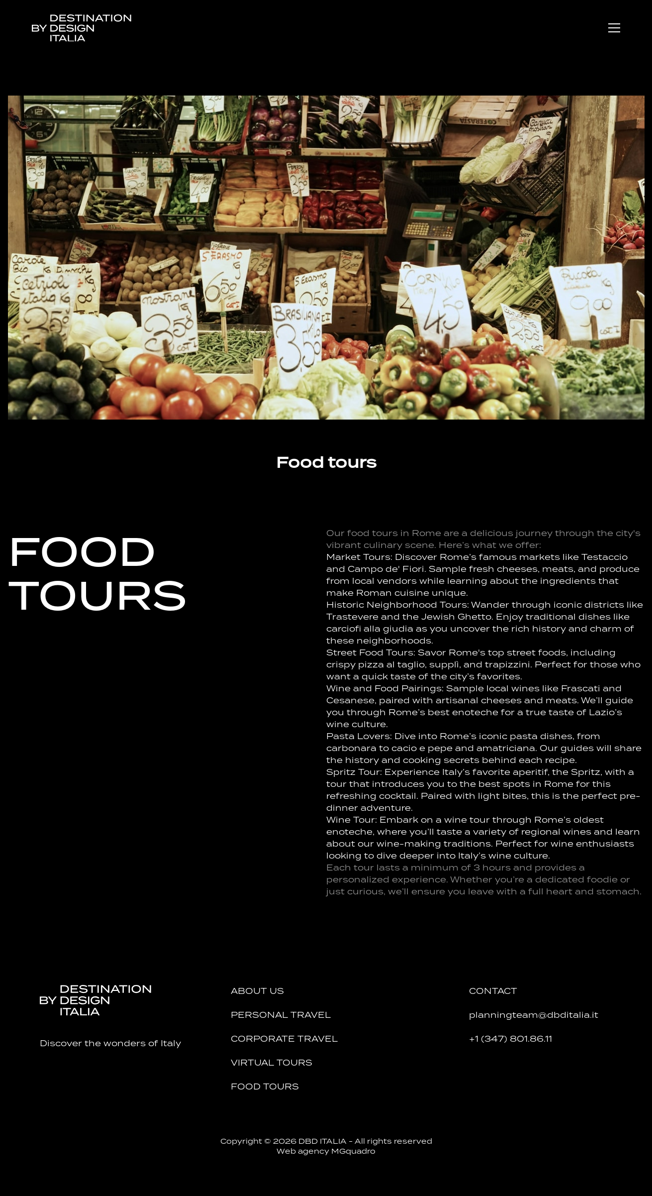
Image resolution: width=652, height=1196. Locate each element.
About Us (257, 990)
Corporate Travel (284, 1038)
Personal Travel (281, 1014)
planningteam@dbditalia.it (533, 1014)
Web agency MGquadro (326, 1151)
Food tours (265, 1086)
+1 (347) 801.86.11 (510, 1038)
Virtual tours (271, 1062)
